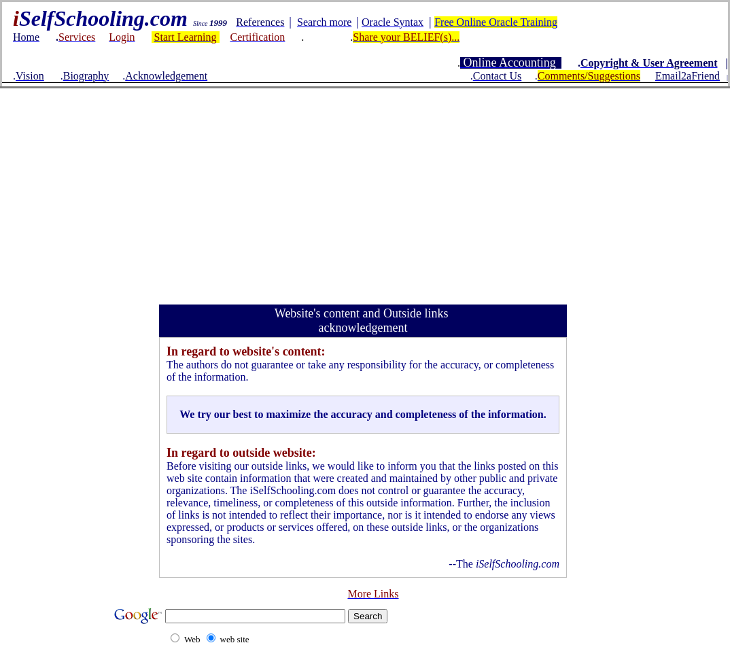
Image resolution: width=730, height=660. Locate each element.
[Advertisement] (365, 190)
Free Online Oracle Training (495, 22)
